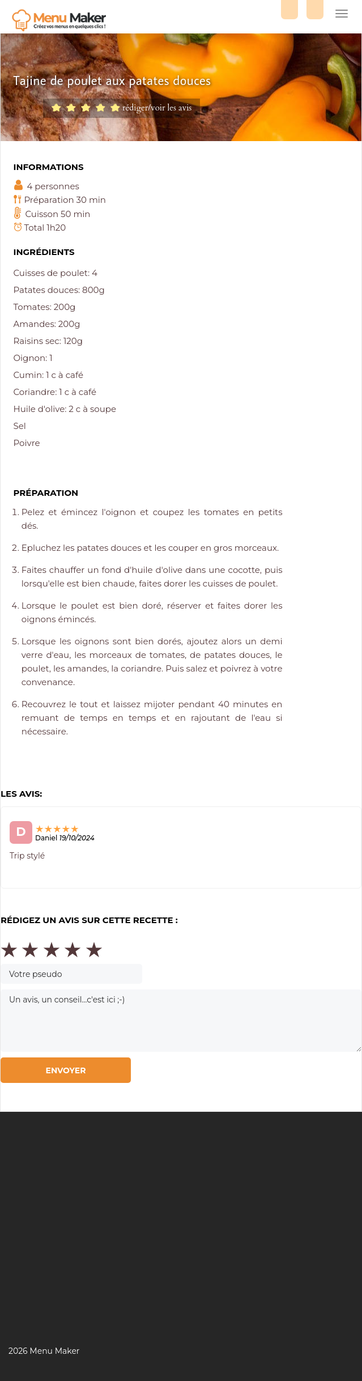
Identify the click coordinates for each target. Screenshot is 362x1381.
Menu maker (62, 21)
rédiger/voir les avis (156, 107)
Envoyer (65, 1070)
